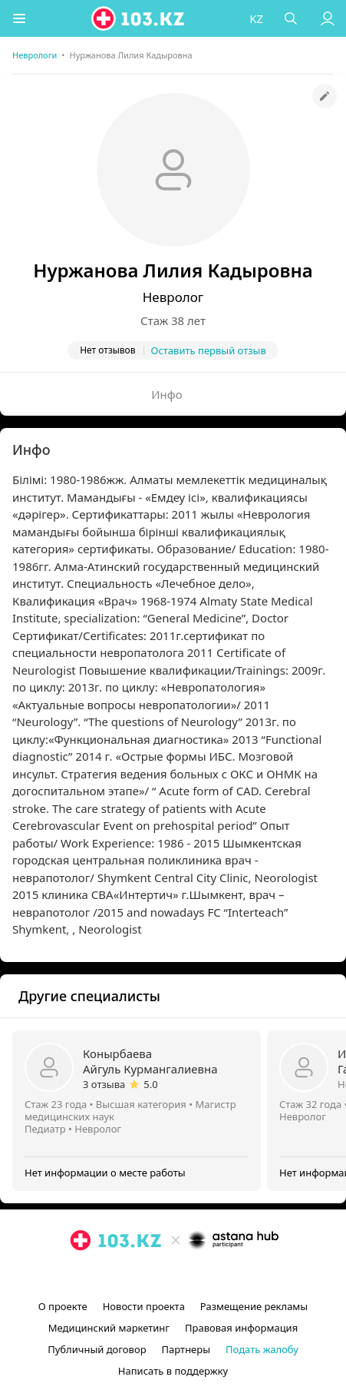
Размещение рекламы (254, 1306)
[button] (19, 18)
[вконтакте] (199, 1275)
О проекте (62, 1306)
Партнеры (186, 1349)
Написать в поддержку (173, 1371)
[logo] (138, 18)
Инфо (167, 394)
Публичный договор (97, 1349)
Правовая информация (241, 1328)
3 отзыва (104, 1084)
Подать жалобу (262, 1349)
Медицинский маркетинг (109, 1328)
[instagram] (150, 1275)
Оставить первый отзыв (208, 350)
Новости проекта (144, 1306)
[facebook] (175, 1275)
